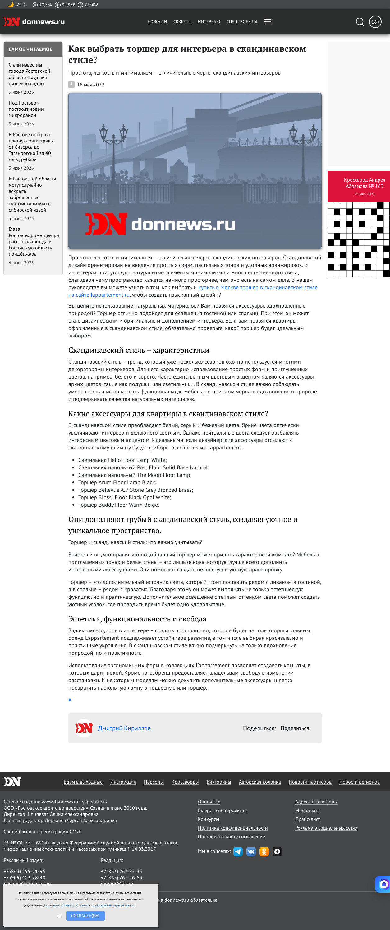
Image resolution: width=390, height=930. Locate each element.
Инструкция (123, 782)
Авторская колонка (260, 782)
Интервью (209, 21)
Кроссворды (185, 782)
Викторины (219, 782)
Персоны (154, 782)
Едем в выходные (83, 782)
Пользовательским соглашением (66, 905)
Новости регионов (359, 782)
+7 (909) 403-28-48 (24, 877)
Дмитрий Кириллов (113, 728)
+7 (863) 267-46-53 (121, 877)
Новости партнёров (310, 782)
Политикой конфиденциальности (113, 905)
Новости (157, 21)
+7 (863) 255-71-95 (24, 871)
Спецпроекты (242, 21)
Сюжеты (182, 21)
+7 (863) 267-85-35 (121, 871)
